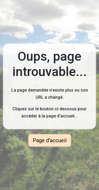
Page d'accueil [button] (50, 140)
